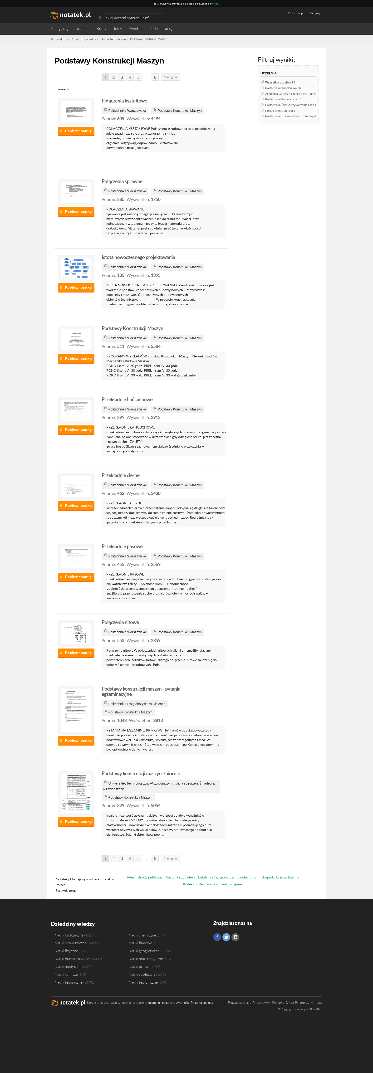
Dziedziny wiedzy (70, 923)
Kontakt (316, 1001)
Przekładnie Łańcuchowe (127, 399)
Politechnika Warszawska (283, 99)
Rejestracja (296, 13)
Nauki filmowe (140, 942)
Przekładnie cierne (120, 475)
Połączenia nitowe (120, 622)
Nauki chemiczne (142, 934)
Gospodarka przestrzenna (280, 877)
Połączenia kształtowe (124, 100)
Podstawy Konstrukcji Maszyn (132, 328)
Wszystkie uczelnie (280, 82)
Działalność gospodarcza (216, 877)
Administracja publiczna (144, 877)
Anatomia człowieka (180, 877)
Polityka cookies (202, 1001)
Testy (117, 29)
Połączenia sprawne (122, 181)
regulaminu (152, 1001)
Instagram (235, 937)
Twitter (226, 937)
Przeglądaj (59, 29)
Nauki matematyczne (145, 957)
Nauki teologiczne (143, 981)
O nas (289, 1001)
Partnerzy (302, 1001)
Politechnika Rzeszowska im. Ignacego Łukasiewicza (300, 116)
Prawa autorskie (239, 1001)
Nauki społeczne (141, 973)
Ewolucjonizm (248, 877)
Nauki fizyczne (66, 949)
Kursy (101, 29)
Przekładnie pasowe (122, 546)
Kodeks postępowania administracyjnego (213, 884)
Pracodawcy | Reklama (268, 1001)
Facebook (217, 937)
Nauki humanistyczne (72, 957)
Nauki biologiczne (68, 934)
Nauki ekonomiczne (70, 942)
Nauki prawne (139, 965)
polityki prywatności (175, 1001)
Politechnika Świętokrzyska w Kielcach (290, 105)
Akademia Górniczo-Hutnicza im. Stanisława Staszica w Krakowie (308, 94)
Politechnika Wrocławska (283, 88)
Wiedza (135, 29)
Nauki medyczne (67, 965)
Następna (170, 77)
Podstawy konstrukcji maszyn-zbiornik (141, 773)
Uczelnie (82, 29)
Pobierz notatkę (78, 131)
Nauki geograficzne (144, 949)
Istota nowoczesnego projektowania (138, 257)
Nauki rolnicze (66, 973)
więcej (215, 3)
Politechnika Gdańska (280, 110)
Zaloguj (314, 13)
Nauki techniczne (68, 981)
